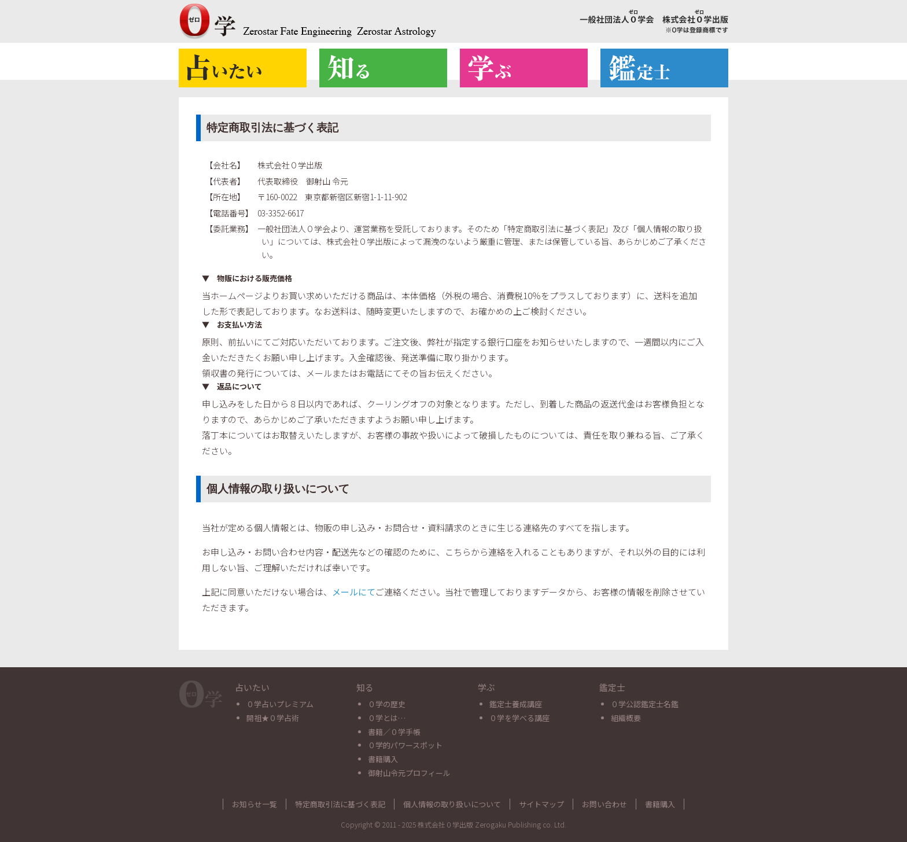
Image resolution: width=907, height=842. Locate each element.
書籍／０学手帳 (394, 731)
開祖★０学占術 (272, 717)
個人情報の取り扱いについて (452, 804)
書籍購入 (383, 758)
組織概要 (626, 717)
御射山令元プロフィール (409, 772)
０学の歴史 (386, 703)
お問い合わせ (604, 804)
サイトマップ (541, 804)
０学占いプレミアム (280, 703)
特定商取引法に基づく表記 (340, 804)
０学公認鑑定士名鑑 (645, 703)
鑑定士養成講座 (515, 703)
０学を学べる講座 (519, 717)
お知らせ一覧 (254, 804)
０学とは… (386, 717)
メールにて (353, 592)
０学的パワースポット (405, 745)
